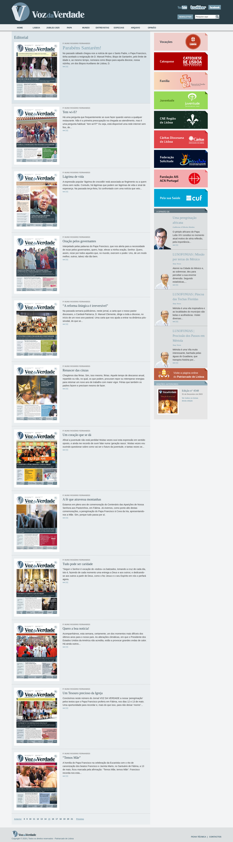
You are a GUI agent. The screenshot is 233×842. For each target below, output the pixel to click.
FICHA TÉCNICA (198, 837)
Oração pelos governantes (79, 241)
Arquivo (135, 28)
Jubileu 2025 (52, 28)
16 (53, 819)
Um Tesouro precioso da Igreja (83, 693)
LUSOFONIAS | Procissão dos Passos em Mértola (189, 335)
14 (45, 819)
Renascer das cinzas (76, 370)
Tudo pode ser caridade (78, 564)
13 (42, 819)
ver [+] (65, 66)
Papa (69, 28)
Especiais (119, 28)
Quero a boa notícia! (76, 628)
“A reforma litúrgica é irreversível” (85, 305)
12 (38, 819)
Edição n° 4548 (190, 390)
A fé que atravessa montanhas (82, 499)
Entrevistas (102, 28)
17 (57, 819)
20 (68, 819)
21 (72, 819)
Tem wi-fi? (70, 112)
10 (30, 819)
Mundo (85, 28)
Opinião (152, 28)
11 (34, 819)
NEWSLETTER (185, 17)
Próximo (80, 819)
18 (60, 819)
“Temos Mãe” (72, 757)
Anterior (18, 819)
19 (64, 819)
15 (49, 819)
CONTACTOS (215, 837)
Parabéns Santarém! (82, 48)
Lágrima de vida (73, 176)
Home (20, 28)
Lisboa (36, 28)
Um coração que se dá (77, 435)
